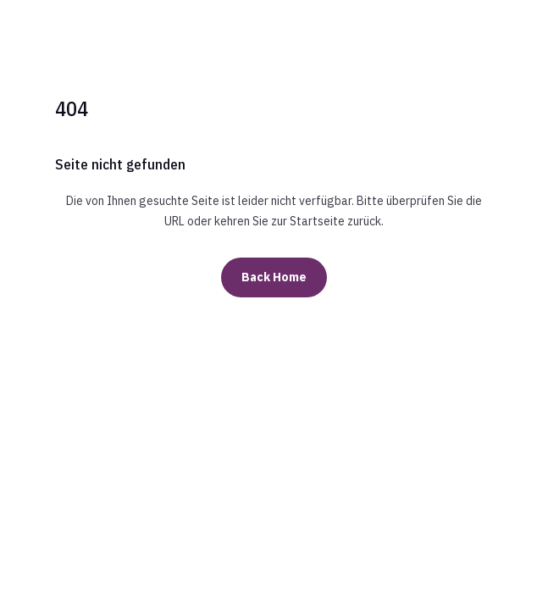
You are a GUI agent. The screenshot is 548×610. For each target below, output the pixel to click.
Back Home (274, 277)
